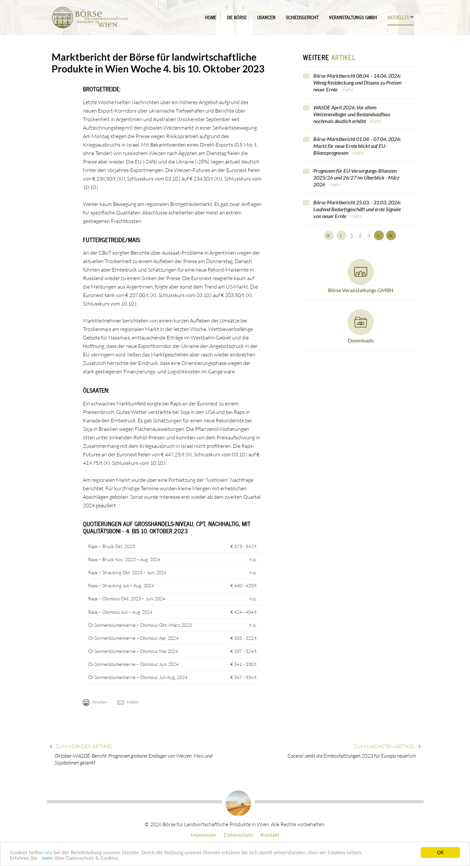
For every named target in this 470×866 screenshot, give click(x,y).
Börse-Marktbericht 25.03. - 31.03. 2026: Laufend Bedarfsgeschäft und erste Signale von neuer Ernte (357, 209)
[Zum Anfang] (329, 235)
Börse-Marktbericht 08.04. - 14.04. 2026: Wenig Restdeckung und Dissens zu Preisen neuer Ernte (357, 82)
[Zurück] (341, 235)
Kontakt (270, 834)
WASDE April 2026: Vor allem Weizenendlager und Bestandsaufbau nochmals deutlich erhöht (351, 114)
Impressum (203, 834)
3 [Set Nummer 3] (368, 235)
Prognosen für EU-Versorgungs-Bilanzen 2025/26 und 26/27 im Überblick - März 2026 (356, 177)
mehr (47, 859)
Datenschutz (238, 834)
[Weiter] (379, 235)
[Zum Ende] (391, 235)
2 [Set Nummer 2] (360, 235)
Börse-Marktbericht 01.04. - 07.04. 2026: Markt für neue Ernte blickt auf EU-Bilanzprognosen (357, 146)
